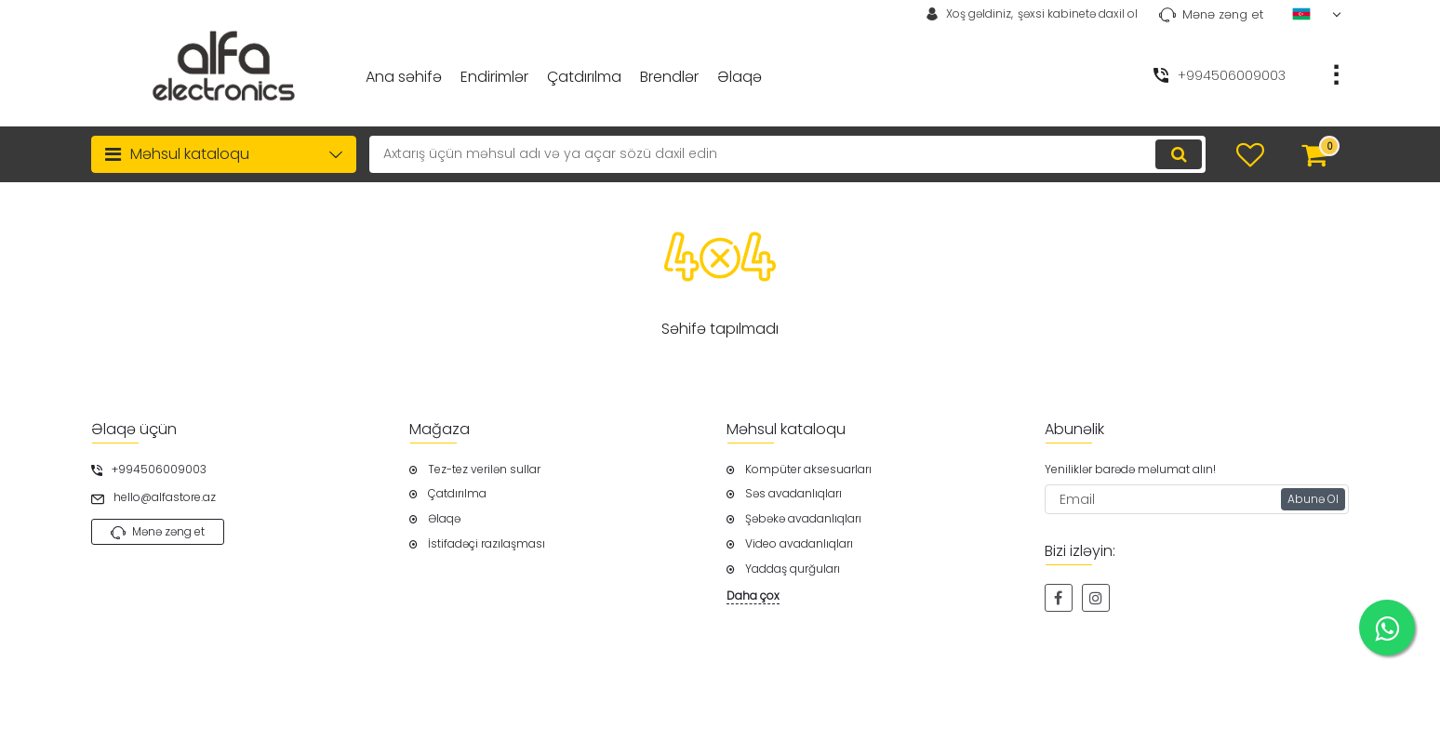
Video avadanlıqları (799, 543)
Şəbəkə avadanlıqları (803, 518)
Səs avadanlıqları (793, 493)
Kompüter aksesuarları (808, 469)
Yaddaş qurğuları (792, 569)
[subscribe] (1197, 499)
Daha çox (753, 596)
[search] (787, 154)
